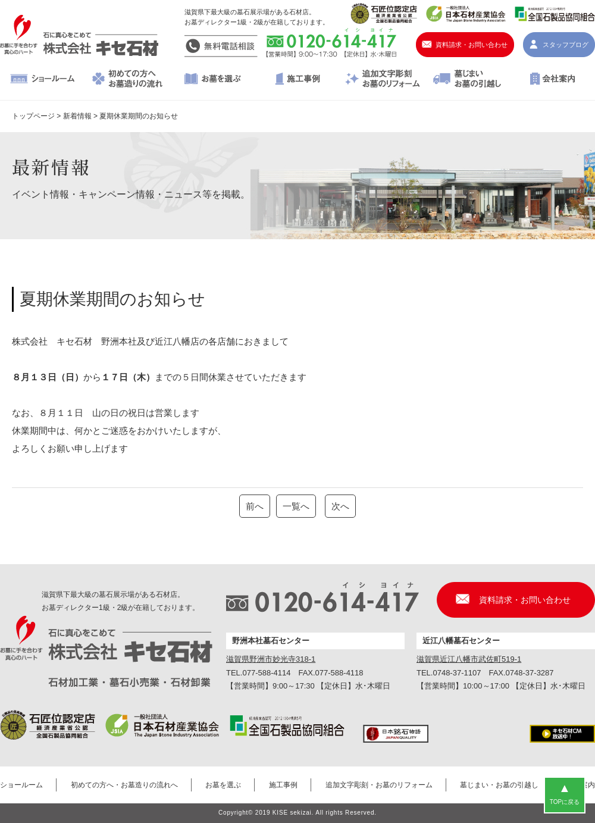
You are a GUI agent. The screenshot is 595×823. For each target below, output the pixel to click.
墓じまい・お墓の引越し (467, 79)
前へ (255, 506)
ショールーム (42, 79)
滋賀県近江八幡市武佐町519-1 (468, 659)
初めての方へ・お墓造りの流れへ (127, 79)
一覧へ (296, 506)
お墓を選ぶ (212, 79)
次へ (340, 506)
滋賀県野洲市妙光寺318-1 (270, 659)
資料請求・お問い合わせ (472, 44)
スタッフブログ (565, 44)
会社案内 (552, 79)
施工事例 (297, 79)
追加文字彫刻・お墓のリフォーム (382, 79)
